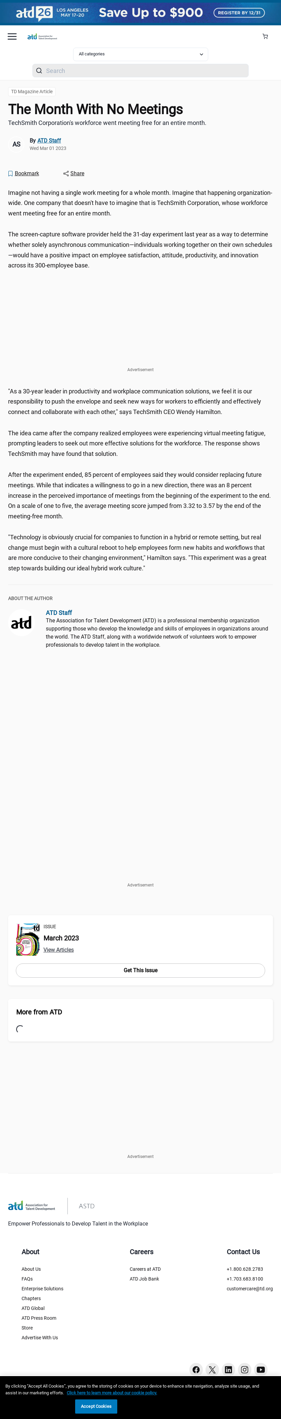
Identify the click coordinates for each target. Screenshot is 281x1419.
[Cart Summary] (268, 36)
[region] (140, 1397)
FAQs (27, 1279)
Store (27, 1328)
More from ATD (39, 1012)
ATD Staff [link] (49, 140)
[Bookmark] (23, 173)
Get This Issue (140, 970)
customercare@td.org (250, 1288)
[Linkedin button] (228, 1369)
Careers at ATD (145, 1269)
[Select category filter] (140, 54)
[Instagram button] (244, 1369)
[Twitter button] (212, 1369)
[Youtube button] (261, 1369)
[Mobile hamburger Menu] (12, 36)
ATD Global (33, 1308)
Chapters (31, 1298)
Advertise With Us (40, 1337)
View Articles (58, 950)
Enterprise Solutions (42, 1288)
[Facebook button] (196, 1369)
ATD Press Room (39, 1318)
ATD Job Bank (144, 1279)
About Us (31, 1269)
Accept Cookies (96, 1406)
